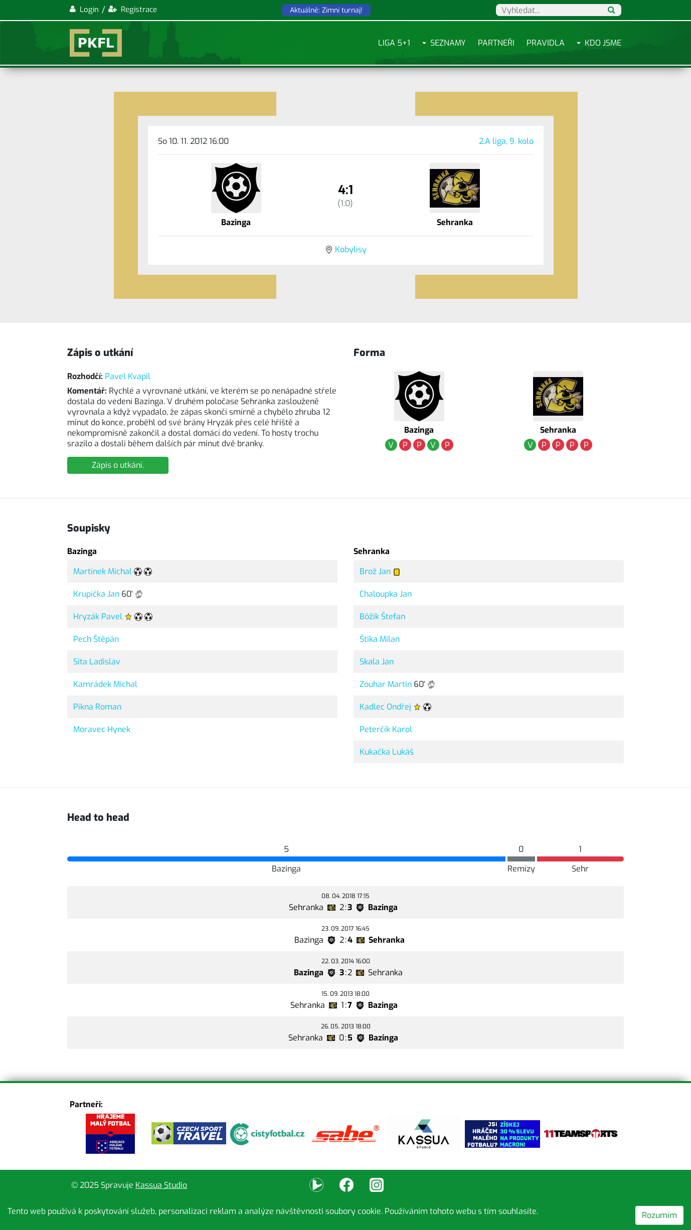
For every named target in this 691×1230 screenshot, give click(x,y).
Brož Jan (375, 571)
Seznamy (448, 43)
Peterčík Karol (386, 729)
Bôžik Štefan (382, 616)
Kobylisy (351, 249)
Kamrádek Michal (105, 684)
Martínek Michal (102, 571)
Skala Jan (377, 661)
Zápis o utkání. (118, 465)
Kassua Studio (161, 1185)
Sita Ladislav (96, 661)
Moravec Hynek (101, 729)
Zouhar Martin (386, 684)
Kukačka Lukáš (387, 752)
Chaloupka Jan (386, 594)
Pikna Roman (97, 706)
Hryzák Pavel (97, 616)
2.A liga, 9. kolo (506, 141)
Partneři (496, 43)
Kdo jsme (603, 43)
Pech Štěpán (96, 639)
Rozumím (659, 1215)
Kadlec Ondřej (385, 706)
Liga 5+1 (394, 43)
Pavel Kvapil (127, 376)
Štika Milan (380, 639)
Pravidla (546, 43)
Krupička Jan (96, 594)
